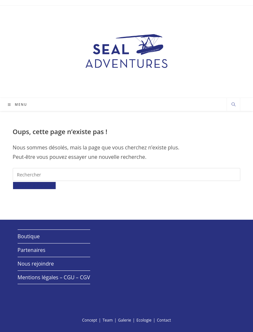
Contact (164, 320)
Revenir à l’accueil (34, 185)
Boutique (29, 236)
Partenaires (32, 250)
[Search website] (233, 104)
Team (108, 320)
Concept (89, 320)
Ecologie (143, 320)
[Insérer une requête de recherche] (126, 174)
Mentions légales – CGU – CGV (54, 277)
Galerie (124, 320)
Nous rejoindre (36, 263)
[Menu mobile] (17, 104)
